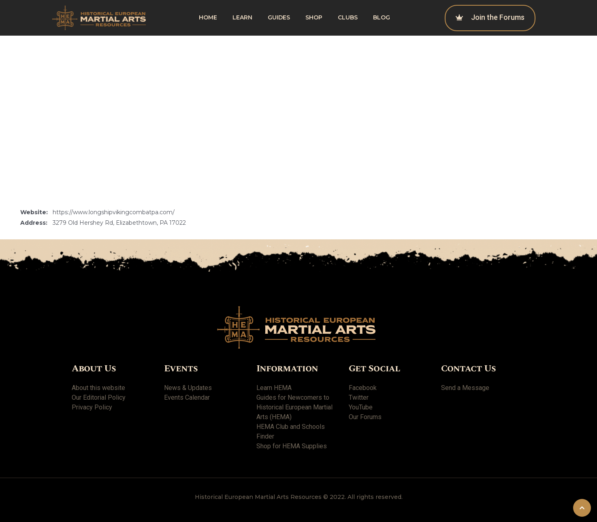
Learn (242, 17)
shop (313, 17)
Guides (279, 17)
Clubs (348, 17)
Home (208, 17)
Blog (381, 17)
